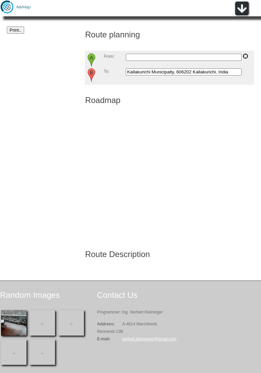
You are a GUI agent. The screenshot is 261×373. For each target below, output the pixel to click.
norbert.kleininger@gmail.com (149, 339)
